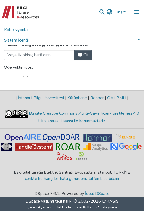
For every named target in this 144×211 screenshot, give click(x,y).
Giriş (118, 12)
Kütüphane (77, 98)
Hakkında (63, 207)
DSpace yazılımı (40, 201)
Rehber (97, 98)
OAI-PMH (116, 98)
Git (83, 55)
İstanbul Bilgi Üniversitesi (41, 98)
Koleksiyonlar (16, 30)
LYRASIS (110, 201)
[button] (109, 12)
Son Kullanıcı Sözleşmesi (96, 207)
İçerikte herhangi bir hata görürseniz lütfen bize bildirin (72, 179)
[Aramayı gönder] (102, 12)
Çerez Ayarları (39, 207)
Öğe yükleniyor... (19, 67)
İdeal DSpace (97, 194)
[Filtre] (39, 55)
